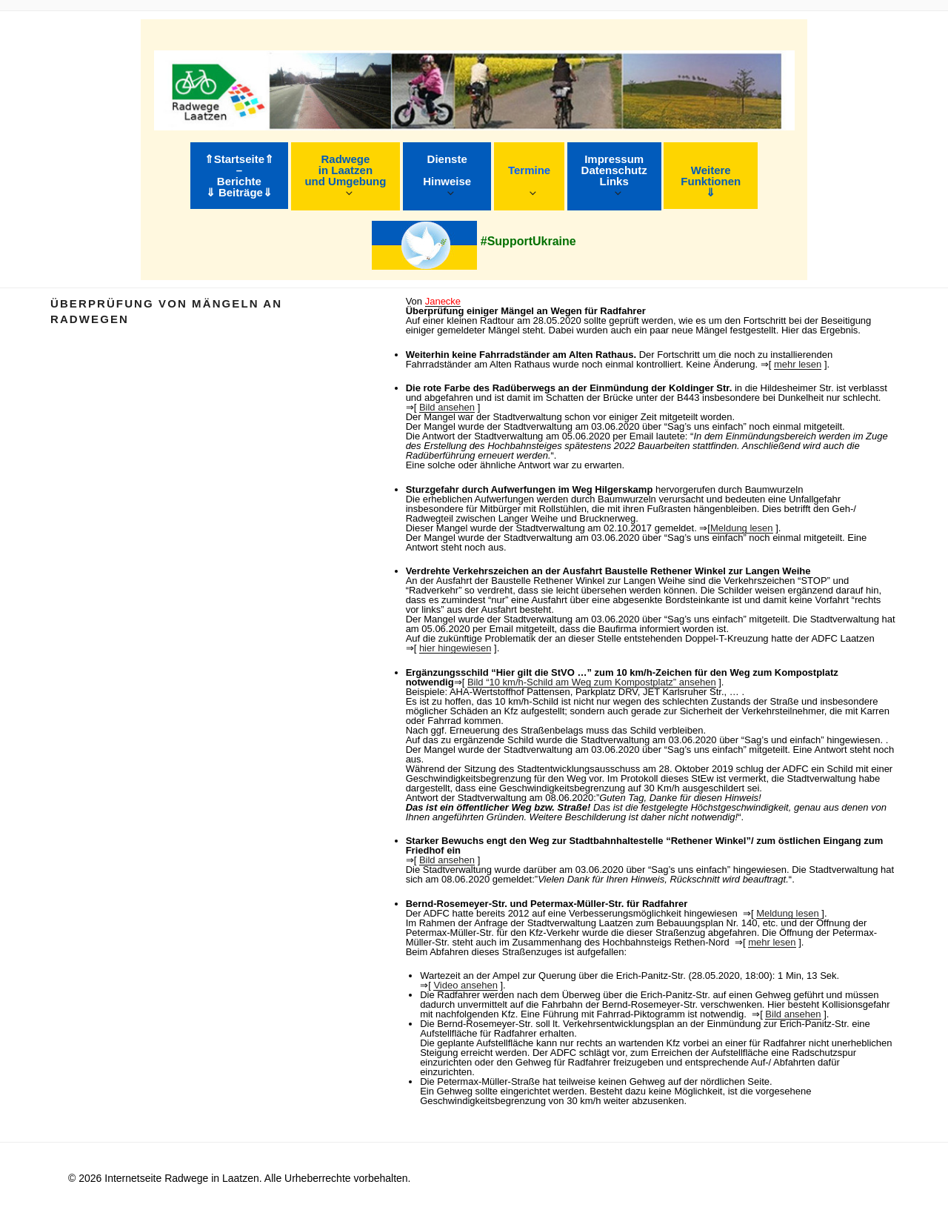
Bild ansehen (447, 407)
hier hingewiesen (455, 648)
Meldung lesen (741, 528)
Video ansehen (465, 985)
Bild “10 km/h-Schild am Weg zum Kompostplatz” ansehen (591, 682)
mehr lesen (797, 364)
